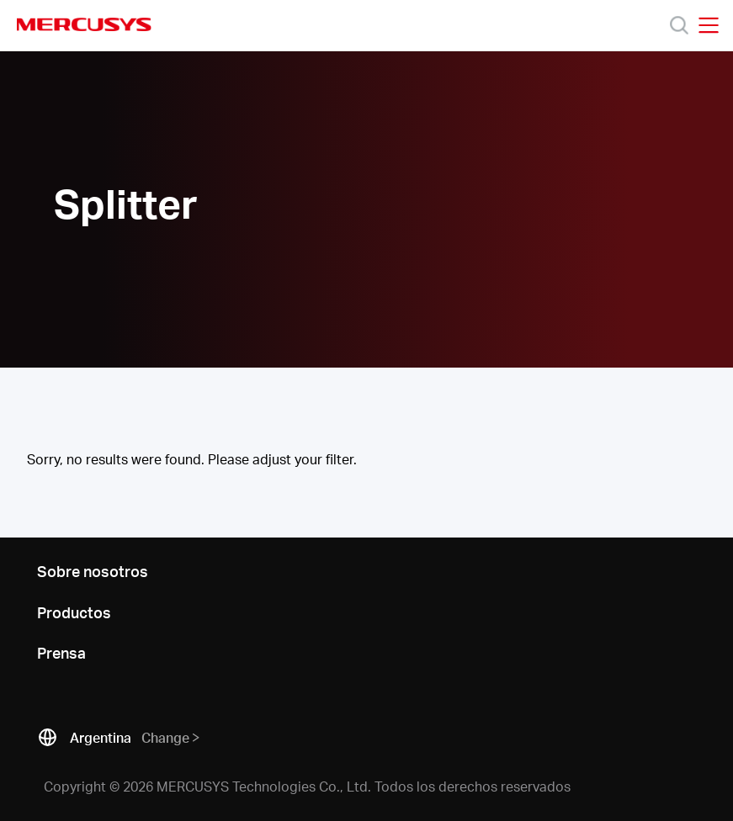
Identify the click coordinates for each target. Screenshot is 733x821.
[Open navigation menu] (708, 25)
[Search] (679, 25)
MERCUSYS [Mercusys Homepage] (84, 24)
